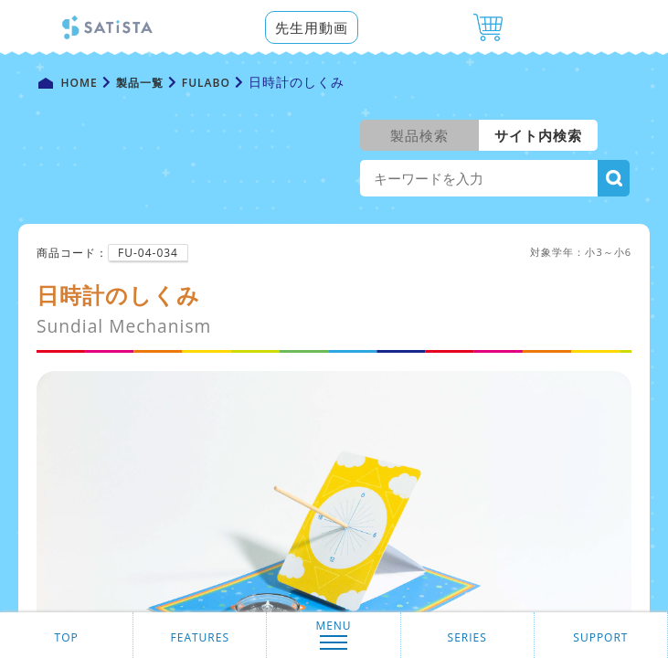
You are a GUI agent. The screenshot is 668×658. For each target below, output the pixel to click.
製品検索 (419, 135)
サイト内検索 (538, 135)
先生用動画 (311, 27)
